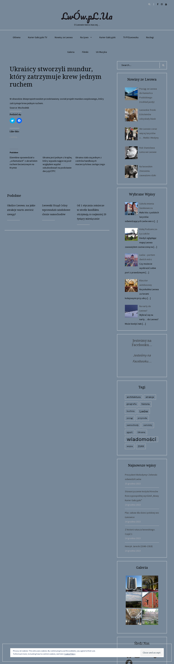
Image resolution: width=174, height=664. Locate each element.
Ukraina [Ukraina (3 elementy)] (141, 432)
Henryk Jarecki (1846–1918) (139, 546)
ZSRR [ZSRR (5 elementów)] (141, 446)
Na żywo (84, 37)
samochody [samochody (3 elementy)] (132, 425)
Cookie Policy (69, 654)
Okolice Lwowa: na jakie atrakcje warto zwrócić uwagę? (21, 210)
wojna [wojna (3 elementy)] (130, 446)
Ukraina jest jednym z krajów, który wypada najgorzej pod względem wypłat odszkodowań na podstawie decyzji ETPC (57, 164)
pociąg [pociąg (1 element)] (130, 418)
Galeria (70, 52)
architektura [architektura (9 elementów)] (134, 397)
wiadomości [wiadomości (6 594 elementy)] (141, 439)
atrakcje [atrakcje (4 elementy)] (150, 397)
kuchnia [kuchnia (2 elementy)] (130, 411)
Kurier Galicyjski (107, 37)
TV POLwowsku (130, 37)
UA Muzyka (101, 52)
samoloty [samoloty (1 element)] (148, 425)
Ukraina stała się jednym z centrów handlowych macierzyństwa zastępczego (90, 161)
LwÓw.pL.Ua (87, 16)
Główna (16, 37)
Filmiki (85, 52)
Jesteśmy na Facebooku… (142, 343)
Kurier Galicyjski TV (37, 37)
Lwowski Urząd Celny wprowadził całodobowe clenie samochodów (56, 210)
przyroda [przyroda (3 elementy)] (142, 418)
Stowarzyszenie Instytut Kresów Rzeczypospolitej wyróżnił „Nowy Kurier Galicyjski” (142, 496)
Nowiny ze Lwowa (64, 37)
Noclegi (150, 37)
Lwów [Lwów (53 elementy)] (144, 411)
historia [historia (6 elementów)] (146, 404)
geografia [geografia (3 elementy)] (131, 404)
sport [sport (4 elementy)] (130, 432)
